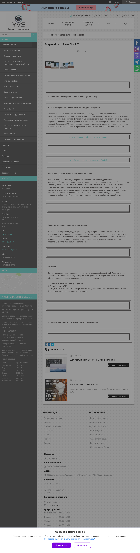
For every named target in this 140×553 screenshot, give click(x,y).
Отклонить (82, 545)
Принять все (61, 545)
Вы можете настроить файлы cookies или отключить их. (69, 539)
